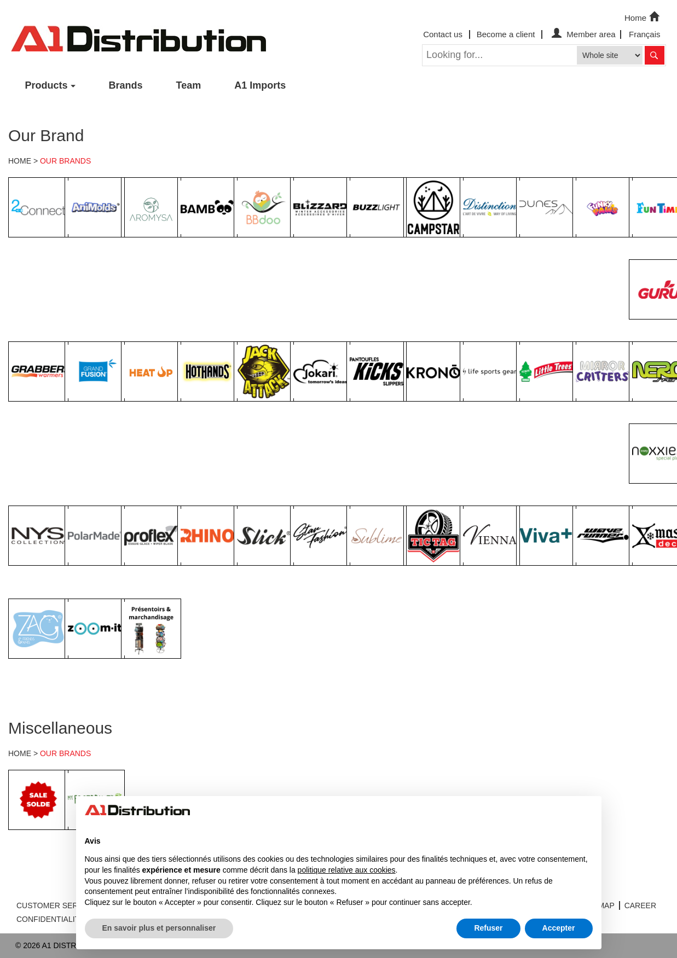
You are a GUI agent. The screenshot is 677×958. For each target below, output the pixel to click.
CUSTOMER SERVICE (56, 905)
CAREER (640, 905)
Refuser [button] (488, 928)
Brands (126, 85)
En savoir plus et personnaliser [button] (159, 928)
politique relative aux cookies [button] (347, 870)
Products (46, 85)
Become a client (506, 34)
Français (645, 34)
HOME (19, 160)
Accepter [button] (558, 928)
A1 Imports (260, 85)
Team (188, 85)
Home (643, 16)
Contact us (442, 34)
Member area (582, 34)
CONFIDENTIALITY (50, 919)
